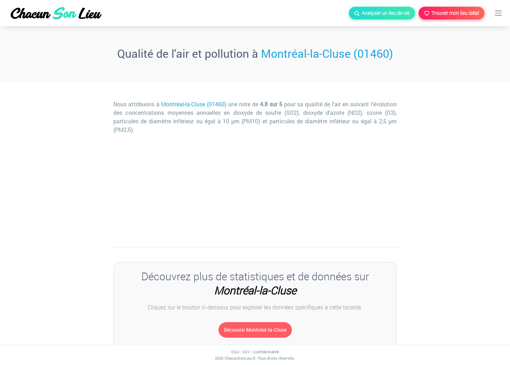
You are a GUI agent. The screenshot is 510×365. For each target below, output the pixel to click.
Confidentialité (266, 351)
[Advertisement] (255, 190)
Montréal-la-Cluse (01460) (327, 53)
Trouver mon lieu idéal (451, 13)
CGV (246, 351)
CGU (235, 351)
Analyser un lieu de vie (382, 13)
